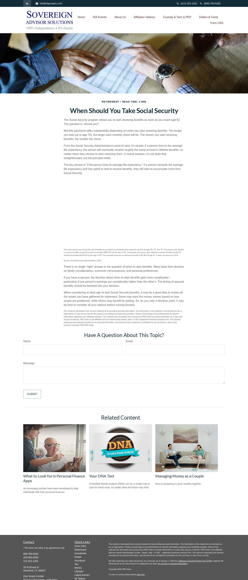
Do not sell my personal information (172, 564)
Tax (76, 564)
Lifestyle (79, 571)
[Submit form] (32, 394)
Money (78, 567)
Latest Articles (82, 575)
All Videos (80, 578)
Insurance (80, 560)
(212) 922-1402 (187, 3)
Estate (78, 557)
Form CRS (80, 546)
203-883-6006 (30, 557)
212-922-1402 (30, 561)
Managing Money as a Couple (179, 476)
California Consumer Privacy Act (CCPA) (195, 561)
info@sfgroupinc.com (48, 3)
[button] (81, 17)
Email (129, 341)
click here (141, 574)
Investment (80, 553)
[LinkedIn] (27, 3)
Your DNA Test (101, 476)
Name (27, 341)
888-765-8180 (30, 553)
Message (28, 363)
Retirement (80, 549)
